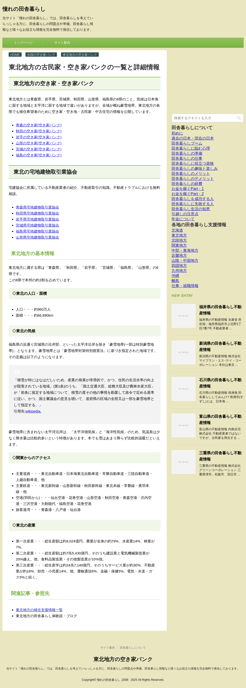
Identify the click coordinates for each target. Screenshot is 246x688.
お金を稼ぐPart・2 (188, 194)
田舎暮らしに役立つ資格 (193, 163)
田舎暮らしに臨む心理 (191, 148)
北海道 (177, 230)
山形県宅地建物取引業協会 (37, 237)
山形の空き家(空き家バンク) (39, 143)
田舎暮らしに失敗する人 (193, 204)
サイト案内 (62, 42)
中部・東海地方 (185, 250)
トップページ (23, 42)
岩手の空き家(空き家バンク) (39, 137)
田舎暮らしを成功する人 (193, 199)
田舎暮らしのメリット (191, 174)
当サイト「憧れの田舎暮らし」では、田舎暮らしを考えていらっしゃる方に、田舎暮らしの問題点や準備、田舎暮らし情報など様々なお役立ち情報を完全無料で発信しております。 (123, 668)
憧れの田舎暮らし (24, 9)
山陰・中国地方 (185, 260)
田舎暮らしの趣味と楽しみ (195, 168)
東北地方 (179, 235)
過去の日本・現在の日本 (193, 138)
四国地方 (179, 266)
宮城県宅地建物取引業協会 (37, 225)
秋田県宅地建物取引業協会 (37, 213)
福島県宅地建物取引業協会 (37, 231)
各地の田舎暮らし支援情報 (199, 224)
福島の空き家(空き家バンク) (39, 155)
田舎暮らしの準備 (187, 153)
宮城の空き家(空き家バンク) (39, 149)
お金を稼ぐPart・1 (188, 189)
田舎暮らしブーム (187, 143)
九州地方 (179, 271)
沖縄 (175, 276)
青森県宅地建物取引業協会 (37, 207)
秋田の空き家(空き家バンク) (39, 131)
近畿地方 (179, 255)
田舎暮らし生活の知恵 (191, 209)
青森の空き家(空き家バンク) (39, 125)
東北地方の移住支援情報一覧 (39, 610)
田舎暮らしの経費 (187, 184)
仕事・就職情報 (185, 286)
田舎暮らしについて (192, 127)
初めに (177, 133)
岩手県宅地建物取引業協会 (37, 219)
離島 (175, 281)
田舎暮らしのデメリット (193, 179)
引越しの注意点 (185, 214)
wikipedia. (33, 411)
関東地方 (179, 245)
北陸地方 (179, 240)
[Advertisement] (208, 80)
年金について (183, 219)
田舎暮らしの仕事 (187, 158)
